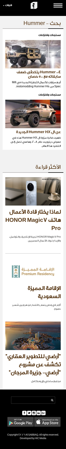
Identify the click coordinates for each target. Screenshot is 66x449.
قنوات (7, 5)
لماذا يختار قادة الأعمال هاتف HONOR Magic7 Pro (33, 220)
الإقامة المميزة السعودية (44, 292)
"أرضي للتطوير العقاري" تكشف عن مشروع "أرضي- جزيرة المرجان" (33, 365)
